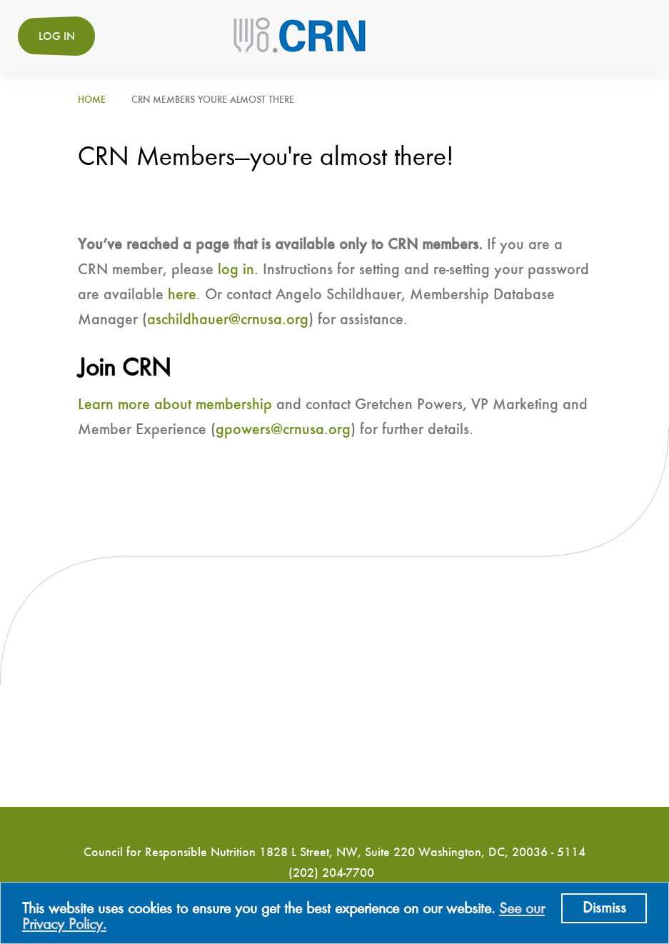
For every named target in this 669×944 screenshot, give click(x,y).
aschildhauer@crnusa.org (227, 320)
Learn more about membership (175, 405)
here (182, 295)
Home (92, 100)
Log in (57, 37)
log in (236, 270)
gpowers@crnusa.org (283, 430)
